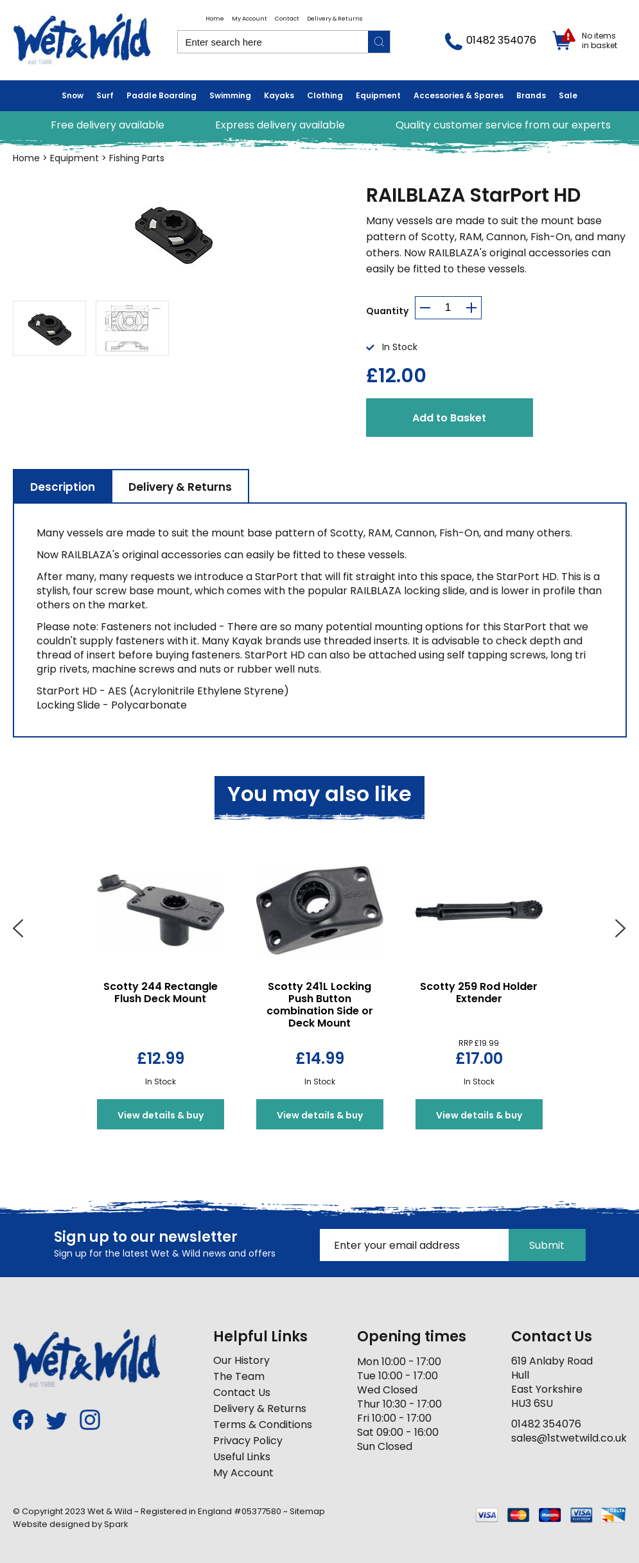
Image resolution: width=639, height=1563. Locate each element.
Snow (72, 95)
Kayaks (279, 95)
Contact (287, 18)
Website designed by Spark (70, 1524)
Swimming (230, 95)
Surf (105, 95)
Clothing (325, 95)
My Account (249, 18)
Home (215, 18)
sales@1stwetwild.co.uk (569, 1438)
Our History (241, 1360)
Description (62, 487)
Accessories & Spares (458, 95)
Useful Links (241, 1456)
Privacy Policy (248, 1440)
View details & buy (161, 1115)
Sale (568, 95)
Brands (531, 95)
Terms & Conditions (262, 1424)
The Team (239, 1376)
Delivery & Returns (334, 18)
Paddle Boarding (162, 95)
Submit (547, 1245)
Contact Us (241, 1392)
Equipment (378, 95)
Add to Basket (449, 418)
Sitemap (307, 1511)
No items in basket (599, 40)
